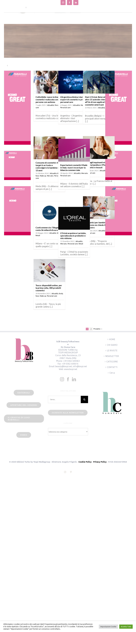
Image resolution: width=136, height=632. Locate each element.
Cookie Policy (85, 461)
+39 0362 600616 (70, 363)
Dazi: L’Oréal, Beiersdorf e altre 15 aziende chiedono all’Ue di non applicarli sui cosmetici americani (97, 101)
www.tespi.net (70, 369)
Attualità (50, 105)
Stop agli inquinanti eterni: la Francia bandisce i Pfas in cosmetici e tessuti (98, 165)
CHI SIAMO (112, 345)
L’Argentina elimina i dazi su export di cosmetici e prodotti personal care (74, 99)
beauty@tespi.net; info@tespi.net (71, 366)
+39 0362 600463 (71, 361)
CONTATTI (112, 367)
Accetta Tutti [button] (126, 626)
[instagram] (63, 2)
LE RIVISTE (112, 350)
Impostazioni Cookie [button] (108, 626)
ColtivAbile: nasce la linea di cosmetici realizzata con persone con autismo (48, 99)
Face (37, 176)
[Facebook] (68, 379)
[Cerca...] (64, 399)
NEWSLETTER (112, 356)
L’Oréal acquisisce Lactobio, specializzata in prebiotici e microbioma (73, 235)
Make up (43, 176)
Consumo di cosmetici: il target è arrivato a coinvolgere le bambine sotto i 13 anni (50, 166)
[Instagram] (62, 379)
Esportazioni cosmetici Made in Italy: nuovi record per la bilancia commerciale (73, 167)
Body (61, 293)
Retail (38, 235)
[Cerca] (84, 399)
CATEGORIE (112, 361)
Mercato (50, 176)
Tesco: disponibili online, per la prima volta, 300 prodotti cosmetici (49, 288)
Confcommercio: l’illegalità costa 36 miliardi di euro (48, 228)
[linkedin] (75, 2)
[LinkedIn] (74, 379)
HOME (112, 339)
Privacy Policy (100, 461)
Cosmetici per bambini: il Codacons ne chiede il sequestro (96, 225)
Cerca (112, 373)
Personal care (65, 107)
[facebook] (69, 2)
